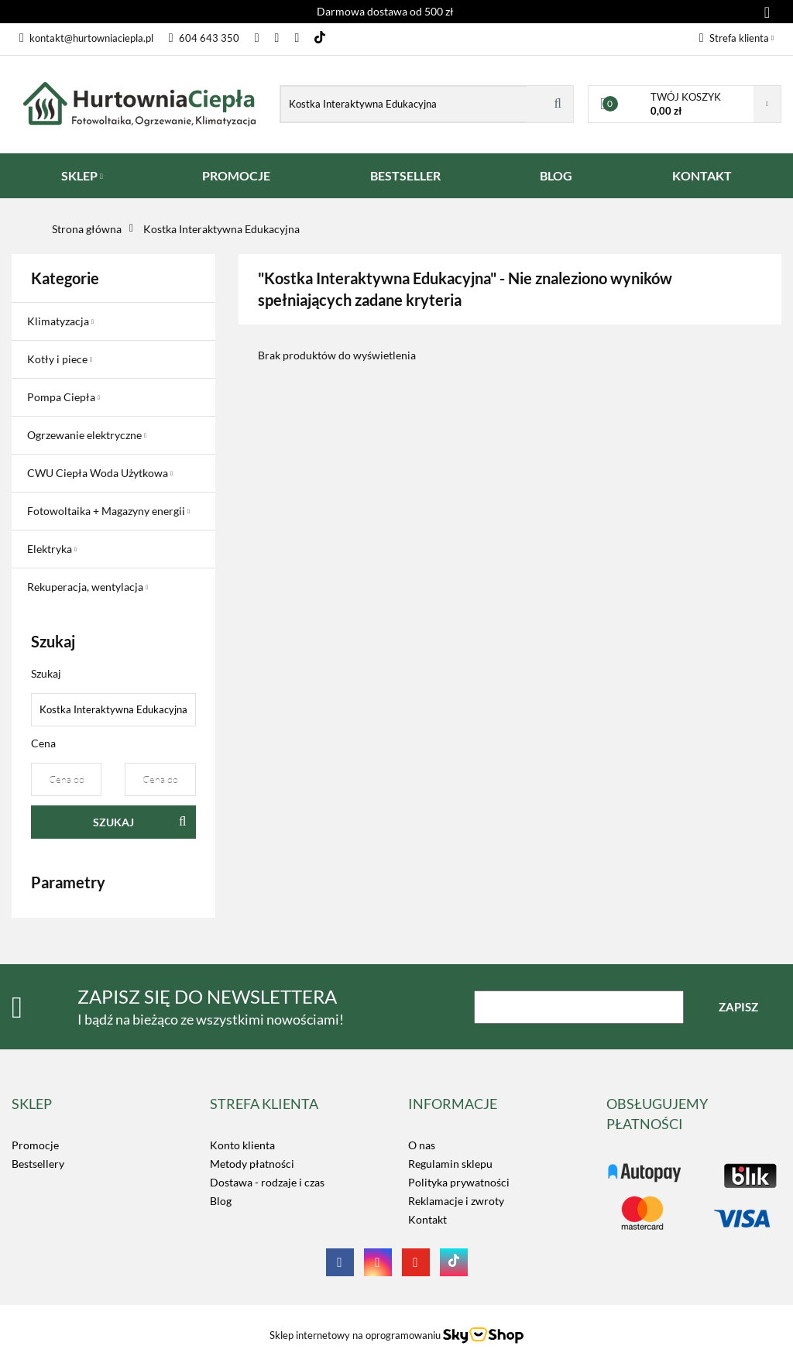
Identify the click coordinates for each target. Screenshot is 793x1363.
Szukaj (113, 822)
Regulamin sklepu (450, 1163)
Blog (221, 1200)
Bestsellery (38, 1163)
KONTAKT (702, 175)
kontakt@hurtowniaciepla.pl (86, 38)
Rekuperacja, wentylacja (87, 586)
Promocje (35, 1145)
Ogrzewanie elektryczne (86, 434)
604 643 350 (204, 38)
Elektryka (52, 548)
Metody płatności (252, 1163)
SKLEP (82, 175)
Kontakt (427, 1219)
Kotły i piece (59, 359)
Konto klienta (242, 1145)
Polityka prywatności (459, 1182)
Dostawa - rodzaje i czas (267, 1182)
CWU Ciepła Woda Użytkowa (100, 472)
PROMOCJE (236, 175)
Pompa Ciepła (63, 396)
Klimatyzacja (60, 321)
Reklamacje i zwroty (456, 1200)
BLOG (556, 175)
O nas (421, 1145)
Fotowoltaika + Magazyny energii (108, 510)
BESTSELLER (405, 175)
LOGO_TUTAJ (639, 1165)
